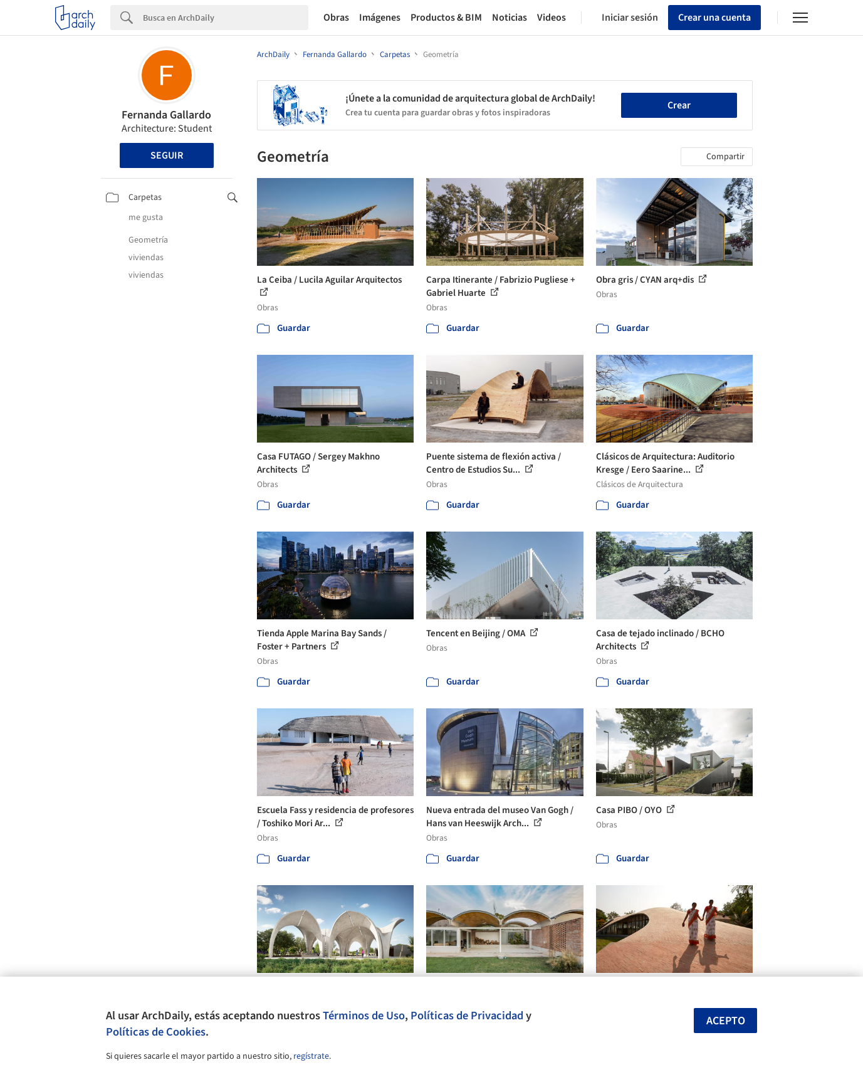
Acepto (725, 1021)
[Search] (225, 17)
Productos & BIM (446, 18)
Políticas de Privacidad (467, 1015)
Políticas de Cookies (156, 1032)
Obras (336, 18)
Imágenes (379, 18)
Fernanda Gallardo (166, 115)
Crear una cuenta (714, 17)
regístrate (311, 1056)
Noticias (509, 18)
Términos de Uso (364, 1015)
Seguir (166, 155)
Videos (551, 18)
